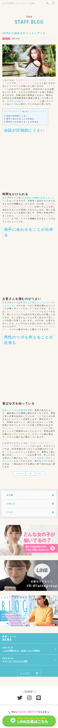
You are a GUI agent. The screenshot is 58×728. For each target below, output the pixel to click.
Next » (40, 473)
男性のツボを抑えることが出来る (21, 122)
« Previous (19, 473)
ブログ (9, 512)
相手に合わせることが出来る (19, 119)
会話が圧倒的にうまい (16, 116)
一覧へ (30, 473)
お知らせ (10, 504)
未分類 (9, 495)
